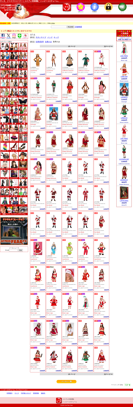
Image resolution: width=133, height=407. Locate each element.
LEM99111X (81, 148)
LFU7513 (64, 229)
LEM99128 (49, 175)
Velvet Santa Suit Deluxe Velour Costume (86, 176)
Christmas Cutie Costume (51, 284)
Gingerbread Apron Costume (68, 68)
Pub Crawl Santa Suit (82, 203)
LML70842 (65, 309)
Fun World (65, 178)
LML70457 (81, 283)
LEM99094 (97, 121)
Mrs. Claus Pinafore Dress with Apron (101, 68)
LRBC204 (124, 76)
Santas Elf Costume (82, 365)
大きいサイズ (41, 37)
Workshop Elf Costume (82, 68)
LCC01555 (81, 67)
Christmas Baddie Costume (67, 257)
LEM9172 (65, 121)
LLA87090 (65, 256)
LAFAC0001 (124, 200)
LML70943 (81, 309)
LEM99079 (81, 121)
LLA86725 (49, 67)
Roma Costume (50, 367)
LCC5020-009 (98, 67)
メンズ (49, 37)
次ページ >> (108, 46)
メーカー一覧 (66, 381)
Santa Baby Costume (66, 365)
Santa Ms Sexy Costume (99, 230)
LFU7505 (64, 202)
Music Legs (81, 286)
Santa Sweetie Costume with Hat (37, 149)
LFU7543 (80, 229)
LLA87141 (33, 283)
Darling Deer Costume (50, 68)
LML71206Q (34, 363)
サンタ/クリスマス (67, 72)
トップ (3, 31)
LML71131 (49, 336)
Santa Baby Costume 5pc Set (52, 122)
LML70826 (33, 309)
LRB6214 (49, 363)
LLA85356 (33, 256)
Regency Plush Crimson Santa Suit (37, 203)
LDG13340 (81, 94)
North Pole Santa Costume (83, 311)
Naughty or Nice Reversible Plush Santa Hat (71, 284)
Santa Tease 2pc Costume (67, 149)
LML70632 (97, 283)
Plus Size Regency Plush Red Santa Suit (54, 230)
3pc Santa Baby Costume (83, 257)
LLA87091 (81, 256)
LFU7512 (48, 229)
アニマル (33, 72)
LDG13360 (97, 94)
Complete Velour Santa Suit (99, 203)
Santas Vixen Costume (82, 95)
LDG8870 (49, 121)
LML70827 (49, 309)
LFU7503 (33, 202)
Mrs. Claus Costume (34, 257)
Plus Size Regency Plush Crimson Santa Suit (71, 230)
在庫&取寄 (40, 42)
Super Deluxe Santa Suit (51, 203)
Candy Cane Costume (98, 95)
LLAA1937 (65, 283)
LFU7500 (64, 175)
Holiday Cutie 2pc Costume (83, 122)
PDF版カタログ (26, 393)
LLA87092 (97, 256)
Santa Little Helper (50, 176)
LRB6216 (80, 363)
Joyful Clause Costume (50, 338)
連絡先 (43, 393)
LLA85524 (49, 256)
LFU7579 (96, 229)
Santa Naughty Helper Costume (100, 149)
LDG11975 (65, 94)
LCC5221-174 (50, 94)
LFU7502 (96, 175)
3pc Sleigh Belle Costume (99, 122)
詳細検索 (78, 27)
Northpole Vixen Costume (51, 365)
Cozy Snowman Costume (51, 257)
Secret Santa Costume (50, 311)
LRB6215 (65, 363)
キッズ (56, 37)
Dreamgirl (65, 97)
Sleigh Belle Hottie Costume (99, 311)
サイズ (17, 393)
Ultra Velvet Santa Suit (66, 203)
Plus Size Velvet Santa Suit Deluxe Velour (39, 230)
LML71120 (33, 336)
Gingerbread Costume (35, 122)
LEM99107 (33, 148)
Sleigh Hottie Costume (82, 284)
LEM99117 (97, 148)
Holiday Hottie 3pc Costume (36, 176)
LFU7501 (80, 175)
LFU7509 (96, 202)
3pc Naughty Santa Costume (100, 257)
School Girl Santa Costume (83, 338)
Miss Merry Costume (98, 338)
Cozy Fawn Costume (35, 68)
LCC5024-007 (34, 94)
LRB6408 (96, 363)
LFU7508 (80, 202)
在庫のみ (48, 42)
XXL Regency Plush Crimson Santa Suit (86, 230)
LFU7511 (33, 229)
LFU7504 (48, 202)
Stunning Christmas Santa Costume (37, 338)
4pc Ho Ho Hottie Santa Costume (37, 284)
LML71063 (97, 309)
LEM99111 (65, 148)
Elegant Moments (67, 124)
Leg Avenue (34, 70)
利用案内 (9, 393)
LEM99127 (33, 175)
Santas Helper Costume (67, 95)
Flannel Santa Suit (66, 176)
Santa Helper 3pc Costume (67, 122)
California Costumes (68, 70)
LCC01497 (65, 67)
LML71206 (97, 336)
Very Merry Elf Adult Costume (36, 95)
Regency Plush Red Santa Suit (100, 176)
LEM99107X (49, 148)
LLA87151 (49, 283)
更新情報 (36, 393)
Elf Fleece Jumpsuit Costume (52, 95)
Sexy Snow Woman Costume (68, 338)
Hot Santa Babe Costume (99, 284)
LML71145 (65, 336)
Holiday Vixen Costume (98, 365)
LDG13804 (33, 121)
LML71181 (81, 336)
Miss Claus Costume (66, 311)
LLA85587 (33, 67)
